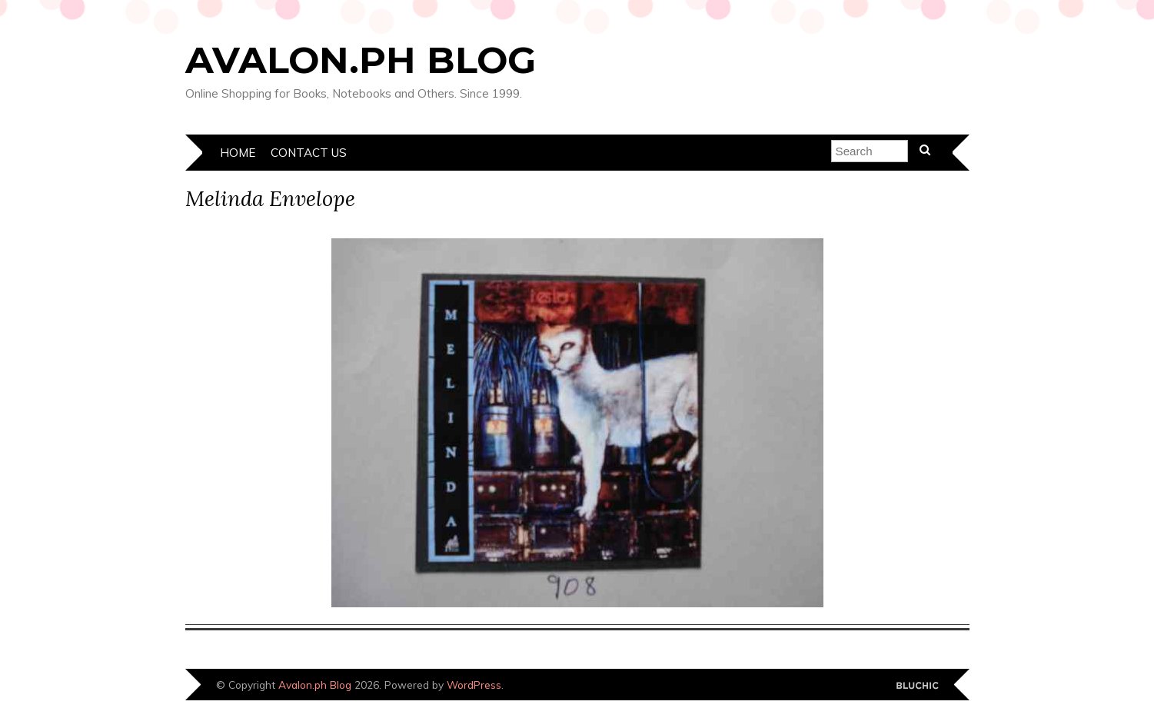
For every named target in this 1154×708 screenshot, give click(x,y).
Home (237, 152)
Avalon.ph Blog (360, 60)
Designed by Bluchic (917, 686)
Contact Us (309, 152)
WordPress (474, 684)
